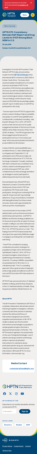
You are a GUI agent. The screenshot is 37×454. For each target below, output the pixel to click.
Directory (8, 425)
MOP (28, 425)
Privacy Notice (7, 446)
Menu (25, 15)
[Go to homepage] (9, 16)
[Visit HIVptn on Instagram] (16, 393)
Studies (19, 425)
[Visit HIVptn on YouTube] (22, 393)
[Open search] (33, 15)
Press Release (10, 26)
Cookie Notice (18, 446)
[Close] (31, 3)
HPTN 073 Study (21, 74)
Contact (28, 446)
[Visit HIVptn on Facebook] (4, 393)
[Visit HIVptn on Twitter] (10, 393)
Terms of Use (6, 451)
